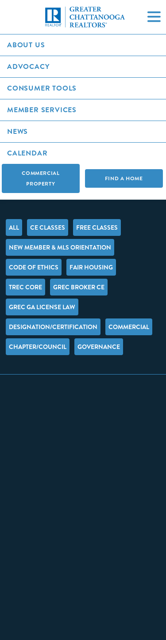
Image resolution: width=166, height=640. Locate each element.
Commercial (128, 327)
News (17, 131)
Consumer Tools (42, 88)
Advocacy (28, 66)
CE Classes (47, 227)
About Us (26, 44)
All (14, 227)
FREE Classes (97, 227)
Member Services (42, 109)
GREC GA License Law (42, 307)
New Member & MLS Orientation (60, 247)
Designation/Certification (53, 327)
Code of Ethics (33, 267)
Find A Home (124, 178)
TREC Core (25, 287)
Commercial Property (40, 178)
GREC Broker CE (78, 287)
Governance (98, 347)
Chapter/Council (37, 347)
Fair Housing (91, 267)
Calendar (27, 153)
